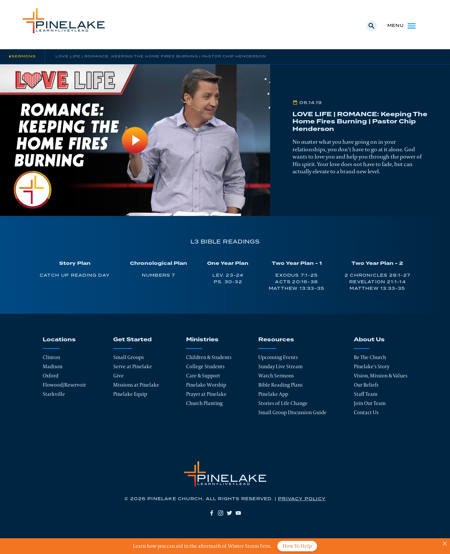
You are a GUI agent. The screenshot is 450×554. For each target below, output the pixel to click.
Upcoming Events (278, 357)
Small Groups (128, 357)
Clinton (51, 357)
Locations (59, 339)
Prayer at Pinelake (206, 394)
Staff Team (365, 394)
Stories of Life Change (283, 403)
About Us (369, 339)
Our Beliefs (366, 384)
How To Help (297, 546)
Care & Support (203, 375)
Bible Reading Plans (280, 384)
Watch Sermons (276, 375)
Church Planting (204, 403)
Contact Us (366, 412)
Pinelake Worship (206, 384)
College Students (205, 366)
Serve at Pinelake (132, 366)
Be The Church (370, 357)
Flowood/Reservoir (64, 384)
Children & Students (208, 357)
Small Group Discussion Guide (292, 412)
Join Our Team (370, 403)
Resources (276, 339)
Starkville (54, 394)
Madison (52, 366)
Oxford (50, 375)
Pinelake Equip (130, 394)
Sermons (23, 56)
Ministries (202, 339)
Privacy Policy (302, 499)
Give (118, 375)
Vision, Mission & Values (380, 375)
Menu (402, 26)
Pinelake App (273, 394)
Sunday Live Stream (280, 366)
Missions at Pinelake (136, 384)
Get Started (132, 339)
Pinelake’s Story (371, 366)
